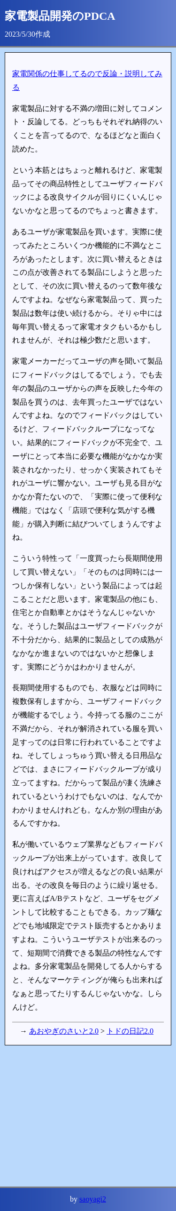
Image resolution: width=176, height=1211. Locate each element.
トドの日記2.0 (130, 1031)
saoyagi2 (92, 1199)
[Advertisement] (88, 1116)
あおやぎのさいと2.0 (64, 1031)
